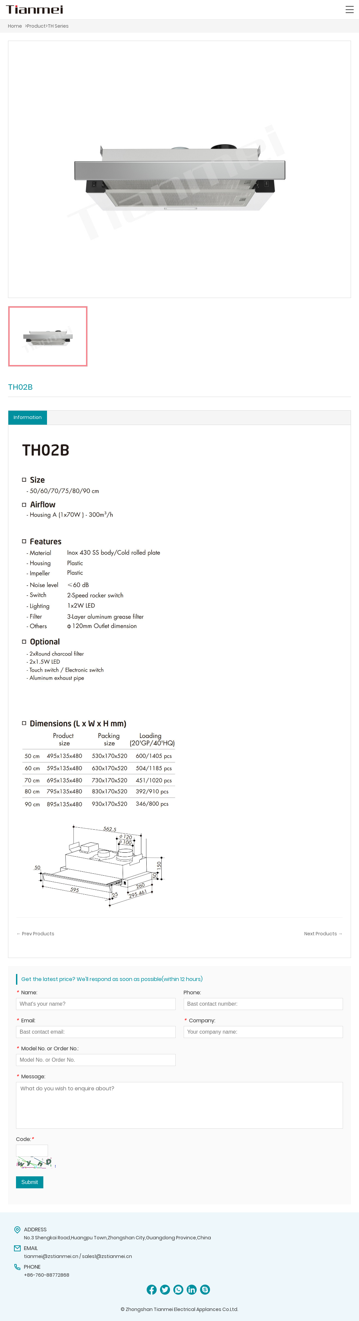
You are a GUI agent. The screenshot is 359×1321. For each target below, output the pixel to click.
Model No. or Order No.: (47, 1049)
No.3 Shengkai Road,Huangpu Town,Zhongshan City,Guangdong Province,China (117, 1237)
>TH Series (57, 26)
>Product (35, 26)
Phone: (192, 993)
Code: (25, 1140)
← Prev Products (35, 933)
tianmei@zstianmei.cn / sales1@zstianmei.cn (78, 1256)
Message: (30, 1077)
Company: (199, 1021)
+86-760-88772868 (46, 1275)
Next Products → (323, 933)
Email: (25, 1021)
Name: (26, 993)
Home (15, 26)
